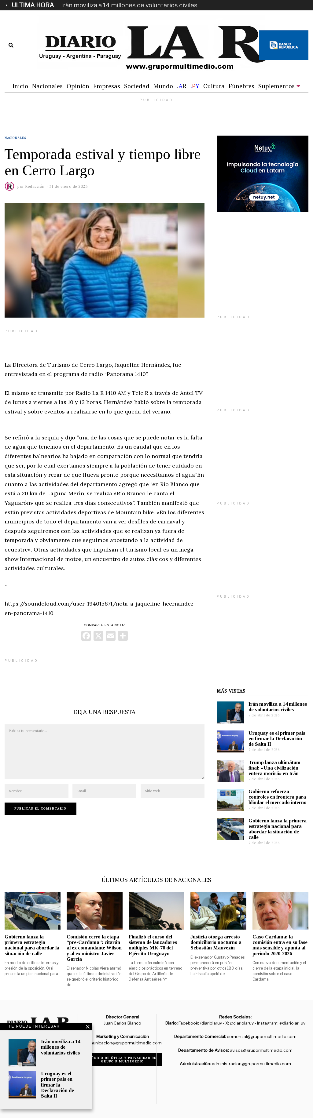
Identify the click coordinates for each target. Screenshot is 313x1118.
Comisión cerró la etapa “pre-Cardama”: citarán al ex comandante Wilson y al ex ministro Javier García (94, 948)
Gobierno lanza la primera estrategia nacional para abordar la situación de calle (278, 829)
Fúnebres (241, 86)
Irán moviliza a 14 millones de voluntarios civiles (129, 5)
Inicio (20, 86)
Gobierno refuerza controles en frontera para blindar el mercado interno (278, 796)
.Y (194, 86)
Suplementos (276, 86)
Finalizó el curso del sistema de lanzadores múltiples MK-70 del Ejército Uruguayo (153, 945)
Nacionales (47, 86)
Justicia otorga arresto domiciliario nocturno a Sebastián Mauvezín (215, 942)
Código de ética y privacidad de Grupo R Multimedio (122, 1059)
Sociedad (136, 86)
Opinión (78, 86)
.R (181, 86)
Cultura (214, 86)
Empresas (106, 86)
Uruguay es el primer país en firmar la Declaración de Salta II (277, 738)
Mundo (163, 86)
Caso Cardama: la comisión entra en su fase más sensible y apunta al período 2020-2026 (279, 945)
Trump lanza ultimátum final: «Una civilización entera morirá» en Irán (274, 767)
